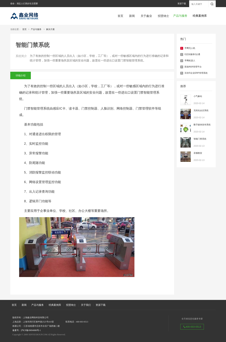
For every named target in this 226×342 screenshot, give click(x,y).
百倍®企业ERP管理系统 (196, 73)
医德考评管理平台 (193, 67)
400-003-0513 (192, 326)
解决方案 (50, 29)
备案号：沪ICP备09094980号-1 (26, 330)
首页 (120, 15)
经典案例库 (55, 304)
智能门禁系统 (200, 139)
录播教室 (198, 153)
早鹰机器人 (190, 60)
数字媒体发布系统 (202, 124)
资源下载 (181, 3)
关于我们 (86, 304)
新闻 (132, 15)
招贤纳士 (163, 15)
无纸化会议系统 (201, 110)
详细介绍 (21, 75)
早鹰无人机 (190, 48)
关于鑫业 (146, 15)
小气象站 (198, 96)
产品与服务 (36, 29)
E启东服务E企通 (192, 54)
